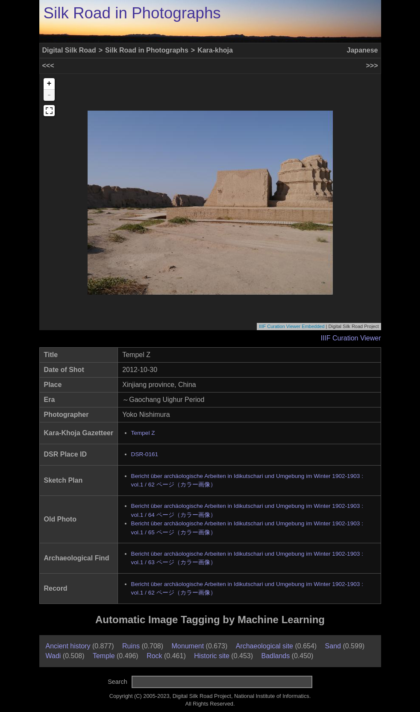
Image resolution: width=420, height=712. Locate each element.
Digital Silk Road (69, 50)
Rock (154, 655)
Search (117, 681)
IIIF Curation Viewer (350, 338)
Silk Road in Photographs (132, 13)
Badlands (275, 655)
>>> (372, 65)
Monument (188, 646)
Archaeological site (264, 646)
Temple (104, 655)
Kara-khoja (215, 50)
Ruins (131, 646)
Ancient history (68, 646)
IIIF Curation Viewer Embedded (291, 326)
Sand (333, 646)
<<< (48, 65)
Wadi (53, 655)
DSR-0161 (144, 454)
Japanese (362, 50)
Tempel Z (143, 433)
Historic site (211, 655)
